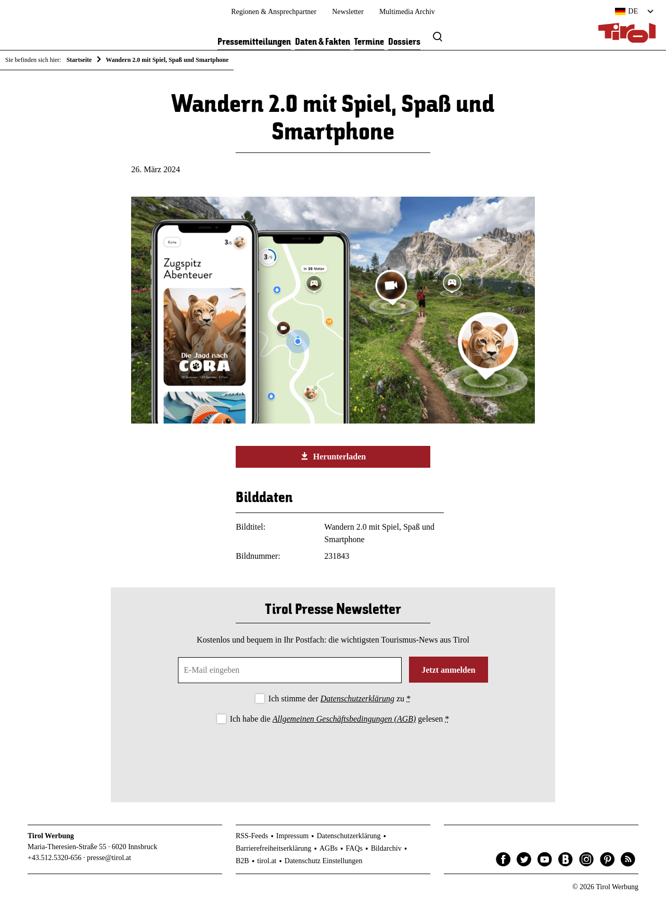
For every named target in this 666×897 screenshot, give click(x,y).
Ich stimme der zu (339, 698)
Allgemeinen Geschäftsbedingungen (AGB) (344, 718)
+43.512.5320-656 (55, 858)
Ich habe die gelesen (340, 718)
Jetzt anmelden (448, 669)
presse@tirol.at (109, 858)
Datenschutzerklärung (357, 698)
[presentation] (333, 754)
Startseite (79, 59)
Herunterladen (333, 456)
